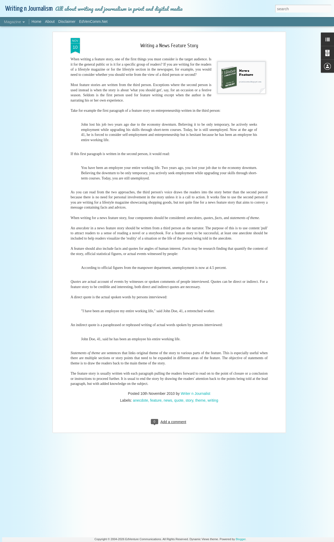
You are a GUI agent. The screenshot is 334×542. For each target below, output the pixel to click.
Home (36, 21)
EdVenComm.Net (93, 21)
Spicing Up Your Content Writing (138, 417)
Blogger (240, 539)
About (50, 21)
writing (213, 283)
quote (178, 283)
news (168, 283)
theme (200, 283)
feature (156, 283)
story (189, 283)
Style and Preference (130, 357)
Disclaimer (66, 21)
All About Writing (127, 476)
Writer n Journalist (195, 277)
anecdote (140, 283)
